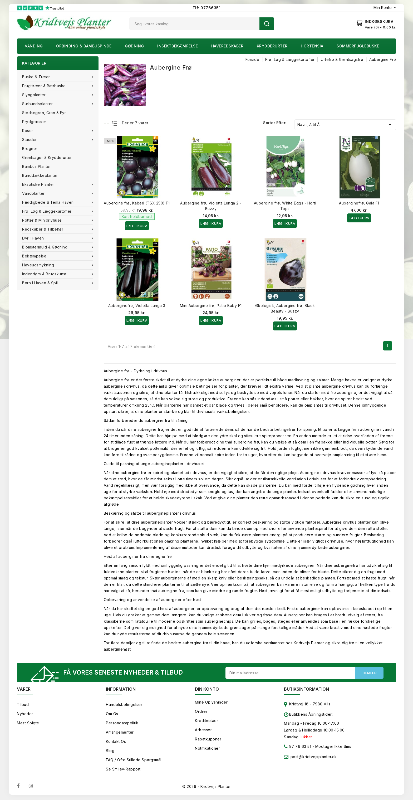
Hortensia (312, 46)
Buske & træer (36, 77)
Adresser (203, 731)
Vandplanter (34, 193)
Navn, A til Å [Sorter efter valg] (345, 124)
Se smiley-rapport (123, 770)
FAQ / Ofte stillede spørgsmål (133, 761)
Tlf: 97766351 (207, 8)
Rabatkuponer (208, 740)
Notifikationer (207, 749)
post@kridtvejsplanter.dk (314, 758)
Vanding (34, 46)
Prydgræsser (34, 121)
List (114, 123)
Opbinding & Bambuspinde (84, 46)
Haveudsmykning (38, 265)
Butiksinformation (306, 690)
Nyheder (25, 715)
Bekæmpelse (35, 256)
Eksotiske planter (38, 184)
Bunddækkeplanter (40, 175)
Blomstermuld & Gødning (45, 247)
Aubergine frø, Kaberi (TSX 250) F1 (137, 203)
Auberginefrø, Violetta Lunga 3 (136, 305)
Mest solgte (28, 724)
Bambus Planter (36, 166)
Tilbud (23, 706)
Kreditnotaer (206, 722)
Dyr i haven (33, 238)
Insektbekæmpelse (177, 46)
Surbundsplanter (38, 103)
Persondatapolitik (122, 724)
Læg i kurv (136, 226)
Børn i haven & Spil (40, 283)
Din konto (207, 690)
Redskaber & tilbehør (43, 229)
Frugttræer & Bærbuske (44, 86)
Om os (112, 715)
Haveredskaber (227, 46)
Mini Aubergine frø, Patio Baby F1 (211, 305)
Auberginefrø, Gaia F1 (359, 203)
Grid (107, 123)
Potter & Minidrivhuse (42, 220)
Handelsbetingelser (124, 706)
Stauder (30, 139)
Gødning (134, 46)
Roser (28, 130)
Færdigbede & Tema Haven (48, 202)
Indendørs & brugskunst (45, 274)
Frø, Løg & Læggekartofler (47, 211)
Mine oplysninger (211, 703)
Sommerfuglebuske (358, 46)
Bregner (29, 148)
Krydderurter (272, 46)
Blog (110, 752)
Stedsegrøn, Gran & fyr (44, 112)
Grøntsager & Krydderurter (47, 157)
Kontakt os (116, 742)
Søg (266, 23)
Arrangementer (120, 733)
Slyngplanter (34, 94)
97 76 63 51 (297, 748)
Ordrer (201, 712)
